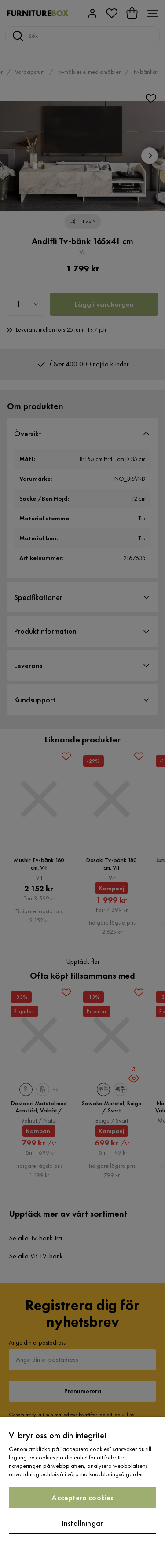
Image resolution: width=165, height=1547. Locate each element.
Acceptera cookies (82, 1497)
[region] (82, 1482)
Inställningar (82, 1523)
